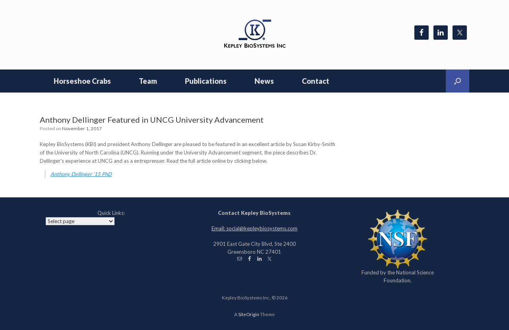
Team (148, 81)
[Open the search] (457, 81)
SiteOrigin (248, 314)
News (264, 81)
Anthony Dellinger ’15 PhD (81, 174)
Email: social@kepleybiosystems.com (254, 228)
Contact (315, 81)
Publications (206, 81)
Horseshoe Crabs (82, 81)
